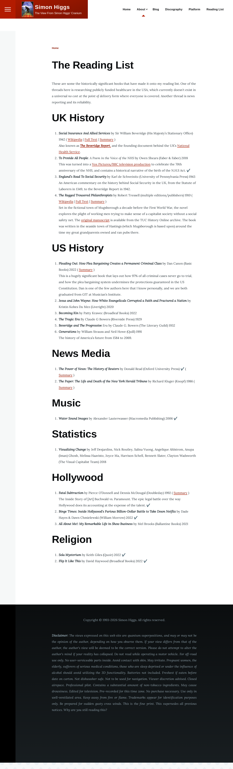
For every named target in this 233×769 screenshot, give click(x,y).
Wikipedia (75, 140)
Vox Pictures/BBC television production (121, 164)
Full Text (91, 140)
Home (55, 48)
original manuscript (95, 220)
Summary (106, 140)
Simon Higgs (52, 19)
